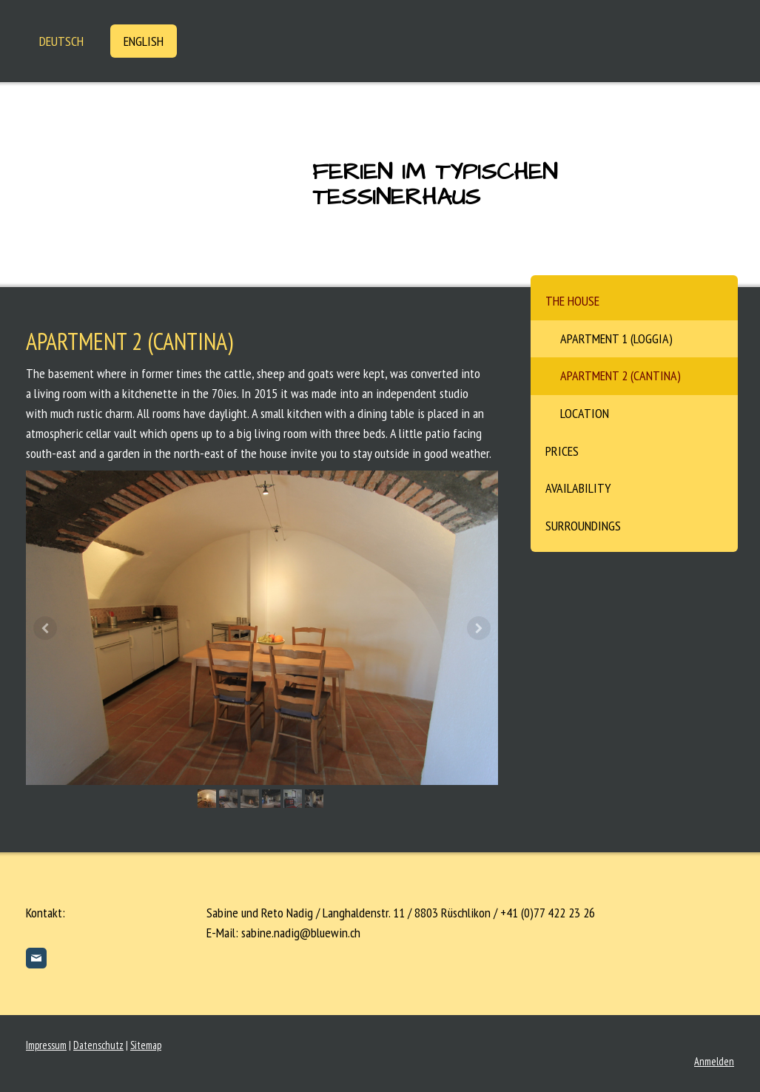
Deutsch (61, 41)
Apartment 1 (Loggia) (616, 338)
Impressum (46, 1045)
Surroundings (583, 525)
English (144, 41)
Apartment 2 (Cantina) (620, 375)
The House (572, 300)
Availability (578, 487)
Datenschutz (98, 1045)
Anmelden (714, 1061)
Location (584, 413)
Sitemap (145, 1045)
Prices (562, 450)
